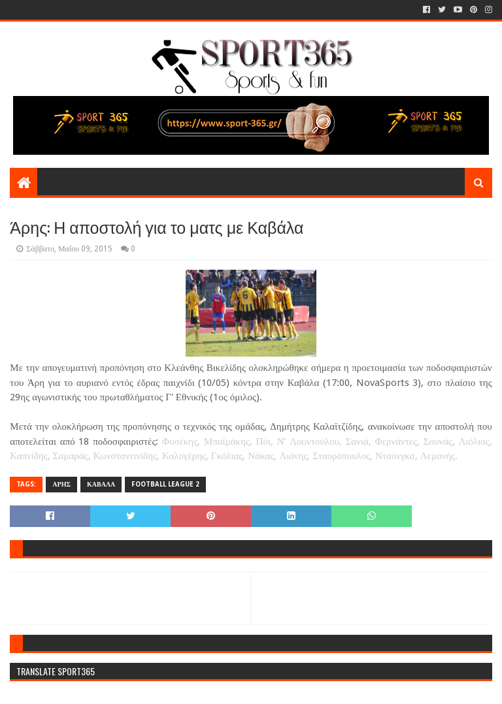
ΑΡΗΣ (61, 484)
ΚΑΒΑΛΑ (101, 484)
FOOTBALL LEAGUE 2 (165, 484)
